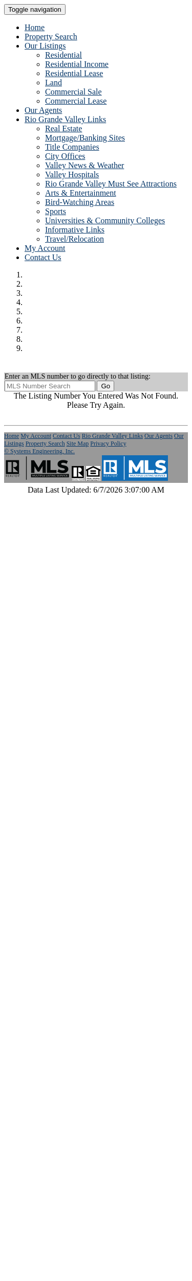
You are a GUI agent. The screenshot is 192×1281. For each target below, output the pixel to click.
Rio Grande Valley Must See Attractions (111, 183)
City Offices (65, 156)
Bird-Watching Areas (79, 202)
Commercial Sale (73, 91)
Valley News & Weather (84, 165)
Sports (55, 211)
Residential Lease (74, 73)
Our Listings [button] (45, 45)
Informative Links (74, 229)
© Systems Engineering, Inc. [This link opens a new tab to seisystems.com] (39, 451)
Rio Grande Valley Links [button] (65, 119)
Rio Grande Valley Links (112, 435)
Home (35, 27)
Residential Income (77, 64)
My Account (45, 248)
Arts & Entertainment (80, 193)
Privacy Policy (108, 443)
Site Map (78, 443)
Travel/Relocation (74, 239)
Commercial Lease (75, 101)
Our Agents (43, 110)
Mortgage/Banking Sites (85, 137)
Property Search (51, 36)
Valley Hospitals (72, 174)
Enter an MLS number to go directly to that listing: (78, 376)
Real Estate (63, 128)
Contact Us (43, 257)
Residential (63, 55)
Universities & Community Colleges (105, 220)
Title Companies (72, 147)
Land (53, 82)
